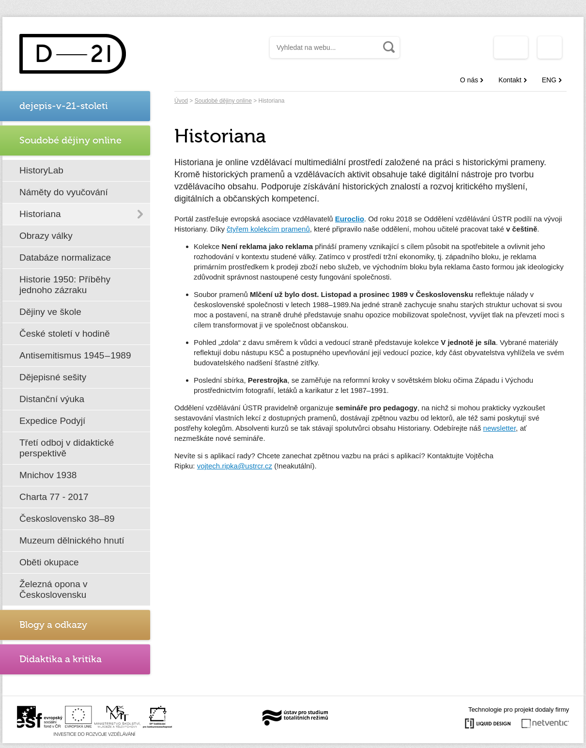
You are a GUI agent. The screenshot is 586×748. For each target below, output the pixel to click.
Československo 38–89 (66, 519)
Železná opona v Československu (53, 589)
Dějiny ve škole (50, 312)
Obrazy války (46, 236)
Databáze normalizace (65, 257)
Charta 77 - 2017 (54, 497)
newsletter (499, 428)
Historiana (40, 214)
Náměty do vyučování (63, 192)
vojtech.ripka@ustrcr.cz (234, 466)
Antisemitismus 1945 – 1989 (75, 355)
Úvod (181, 100)
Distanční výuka (51, 399)
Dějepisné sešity (52, 377)
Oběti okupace (49, 562)
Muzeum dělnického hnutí (71, 540)
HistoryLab (41, 170)
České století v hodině (64, 333)
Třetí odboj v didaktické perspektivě (66, 447)
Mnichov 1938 (48, 475)
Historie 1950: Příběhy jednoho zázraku (64, 284)
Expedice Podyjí (52, 421)
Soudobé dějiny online (223, 100)
